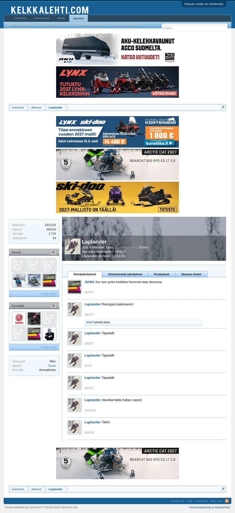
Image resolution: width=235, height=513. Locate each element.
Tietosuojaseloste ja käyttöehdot (209, 507)
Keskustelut (41, 18)
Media (61, 18)
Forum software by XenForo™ (41, 507)
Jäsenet (78, 18)
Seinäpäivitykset (84, 274)
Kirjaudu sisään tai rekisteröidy (203, 4)
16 (53, 252)
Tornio (52, 365)
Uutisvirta (20, 18)
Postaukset (161, 274)
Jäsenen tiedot (191, 274)
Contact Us (177, 501)
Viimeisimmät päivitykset (125, 274)
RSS (227, 501)
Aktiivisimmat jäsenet (21, 24)
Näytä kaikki (48, 293)
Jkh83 (89, 282)
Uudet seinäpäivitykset (125, 24)
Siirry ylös (216, 501)
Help (190, 501)
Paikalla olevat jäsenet (55, 24)
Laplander (94, 242)
